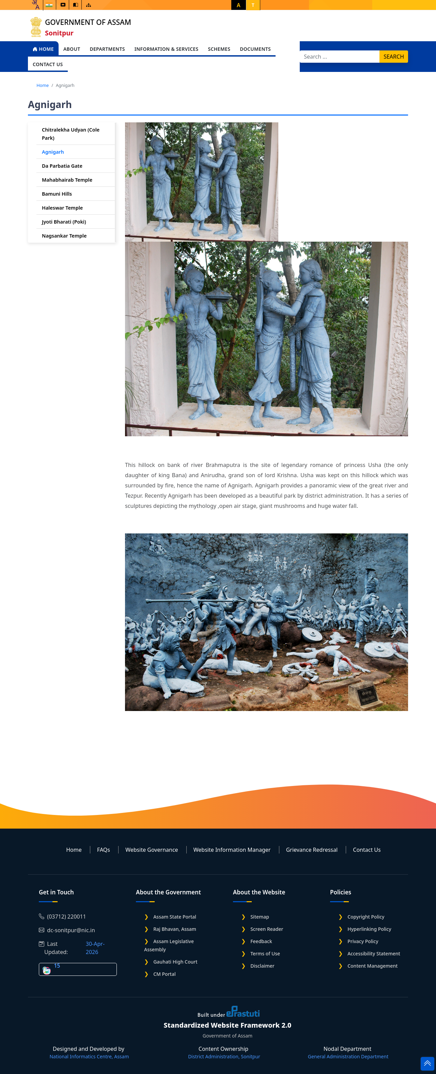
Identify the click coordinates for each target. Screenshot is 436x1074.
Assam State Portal (174, 916)
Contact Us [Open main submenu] (48, 64)
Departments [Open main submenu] (107, 49)
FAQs (103, 849)
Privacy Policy (362, 941)
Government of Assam (88, 22)
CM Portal (164, 974)
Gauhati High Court (175, 961)
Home (43, 49)
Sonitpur (59, 32)
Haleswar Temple (62, 208)
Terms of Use (265, 953)
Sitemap (259, 916)
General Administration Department (348, 1056)
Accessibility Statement (373, 953)
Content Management (372, 966)
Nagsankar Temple (64, 235)
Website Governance (151, 849)
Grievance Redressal (312, 849)
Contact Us (366, 849)
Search (394, 56)
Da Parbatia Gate (62, 166)
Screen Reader (266, 929)
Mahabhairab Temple (67, 180)
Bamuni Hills (57, 194)
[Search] (340, 56)
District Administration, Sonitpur (224, 1056)
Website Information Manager (232, 849)
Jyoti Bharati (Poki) (64, 221)
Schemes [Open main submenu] (219, 49)
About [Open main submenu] (71, 49)
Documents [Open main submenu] (255, 49)
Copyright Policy (365, 916)
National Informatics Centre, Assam (89, 1056)
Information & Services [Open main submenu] (167, 49)
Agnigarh (53, 152)
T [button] (253, 5)
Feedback (261, 941)
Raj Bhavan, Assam (174, 929)
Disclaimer (262, 966)
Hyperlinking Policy (369, 929)
